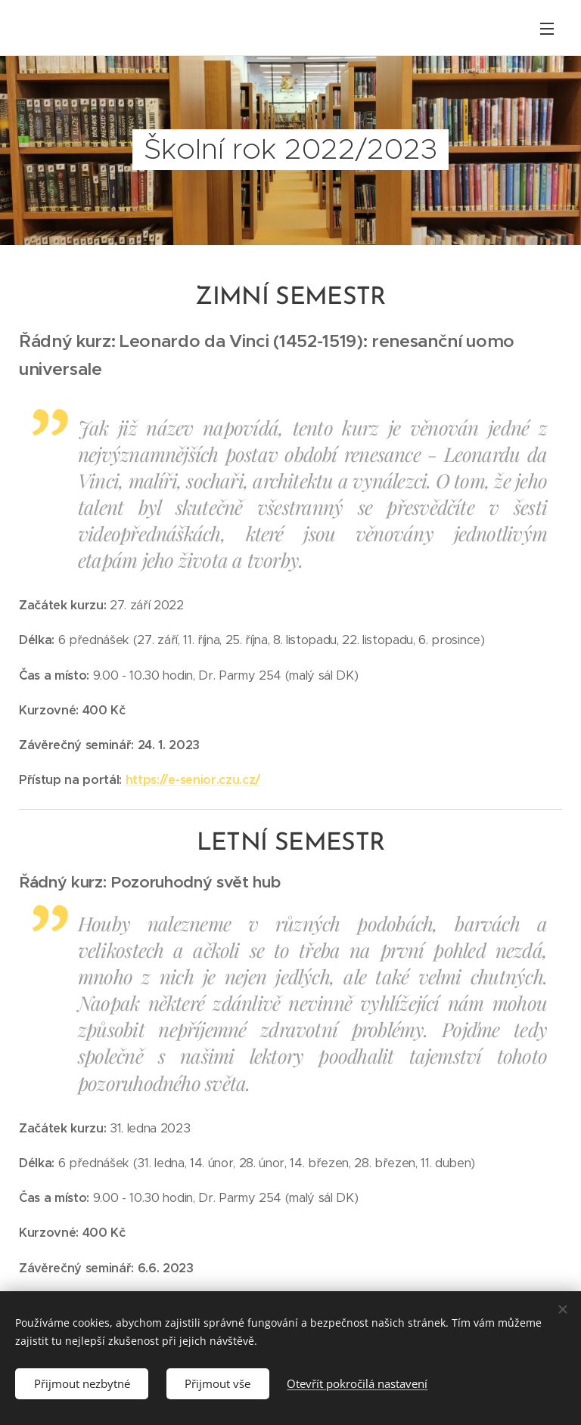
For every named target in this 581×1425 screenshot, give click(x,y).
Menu (547, 28)
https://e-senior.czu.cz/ (193, 780)
